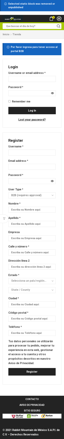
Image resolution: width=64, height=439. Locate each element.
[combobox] (31, 281)
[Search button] (58, 26)
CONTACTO (32, 399)
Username (15, 146)
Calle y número (18, 246)
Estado (13, 275)
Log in (32, 110)
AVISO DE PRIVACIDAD (32, 405)
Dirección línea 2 (19, 260)
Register (32, 371)
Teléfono (15, 327)
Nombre (14, 203)
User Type (15, 189)
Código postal (18, 312)
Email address (18, 160)
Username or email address (27, 73)
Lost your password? (32, 119)
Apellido (14, 218)
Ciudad (13, 298)
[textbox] (29, 281)
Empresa (14, 232)
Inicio (6, 34)
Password (15, 87)
